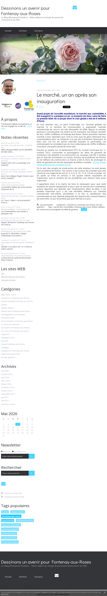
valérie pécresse (9, 533)
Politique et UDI (7, 337)
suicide (5, 512)
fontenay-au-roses (10, 542)
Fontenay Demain (8, 280)
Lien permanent (45, 205)
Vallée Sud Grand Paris (10, 354)
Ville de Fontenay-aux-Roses (13, 276)
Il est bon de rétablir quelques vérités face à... (17, 172)
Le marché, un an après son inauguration (67, 98)
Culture (4, 304)
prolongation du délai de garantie (64, 209)
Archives (23, 30)
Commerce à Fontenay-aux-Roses (15, 298)
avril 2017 (5, 400)
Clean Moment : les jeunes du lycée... (16, 255)
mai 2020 (5, 371)
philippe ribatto (17, 512)
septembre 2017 (8, 394)
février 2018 (6, 384)
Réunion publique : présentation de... (16, 209)
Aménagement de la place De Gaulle (16, 231)
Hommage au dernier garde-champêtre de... (17, 243)
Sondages (5, 347)
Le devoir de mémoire (10, 324)
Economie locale (7, 318)
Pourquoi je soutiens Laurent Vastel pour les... (16, 159)
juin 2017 (5, 397)
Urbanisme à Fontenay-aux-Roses (15, 351)
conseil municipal (9, 538)
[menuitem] (8, 30)
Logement (5, 334)
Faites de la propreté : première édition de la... (17, 197)
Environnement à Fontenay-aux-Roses (17, 321)
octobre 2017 (7, 391)
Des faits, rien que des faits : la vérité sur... (16, 146)
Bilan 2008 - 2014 (8, 295)
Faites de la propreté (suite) (12, 185)
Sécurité (4, 341)
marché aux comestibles (63, 207)
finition (94, 207)
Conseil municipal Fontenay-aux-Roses (17, 301)
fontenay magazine (10, 529)
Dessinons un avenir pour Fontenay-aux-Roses (25, 10)
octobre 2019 (7, 374)
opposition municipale (11, 525)
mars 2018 (5, 381)
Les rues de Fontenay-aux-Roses (15, 331)
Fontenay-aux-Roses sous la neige (15, 220)
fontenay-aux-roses (11, 516)
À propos (38, 30)
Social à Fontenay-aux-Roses (13, 344)
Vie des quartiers (8, 357)
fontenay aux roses (25, 520)
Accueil (8, 30)
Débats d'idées (7, 308)
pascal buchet (7, 520)
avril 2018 (5, 377)
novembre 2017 (7, 387)
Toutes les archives (8, 404)
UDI (2, 273)
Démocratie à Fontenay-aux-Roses (15, 311)
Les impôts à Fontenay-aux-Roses (15, 327)
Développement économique (13, 314)
